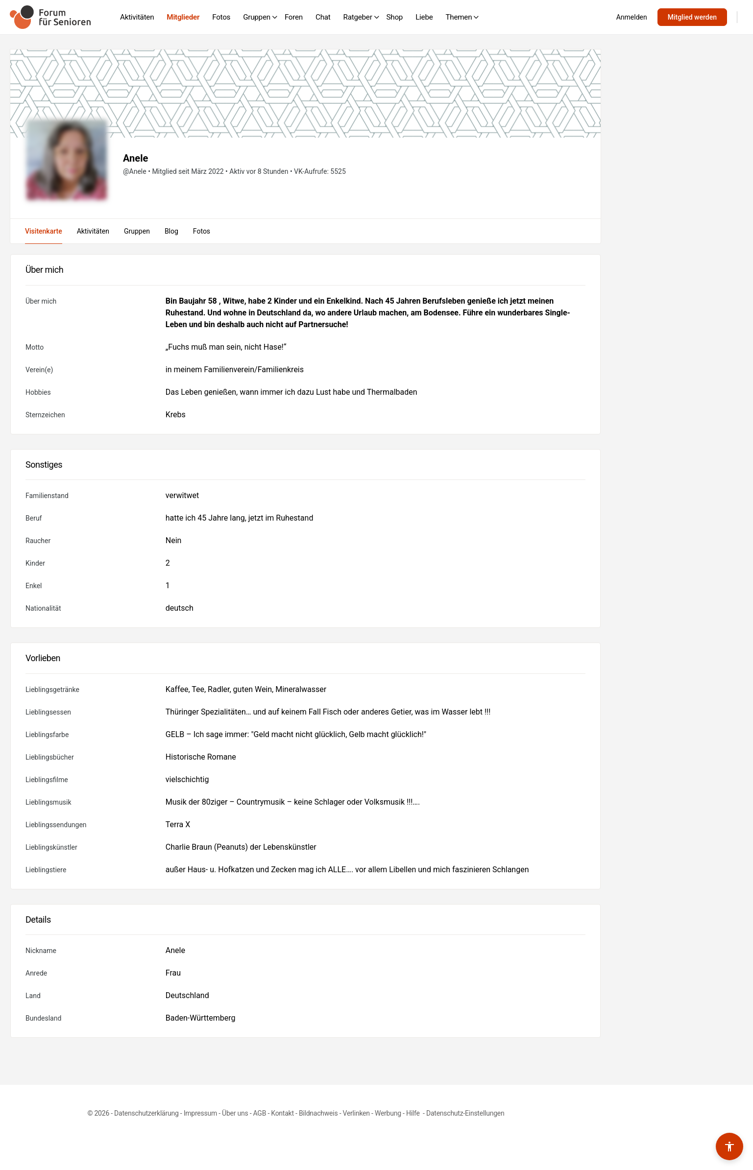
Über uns (235, 1113)
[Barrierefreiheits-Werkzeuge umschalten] (729, 1146)
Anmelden (631, 17)
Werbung (388, 1113)
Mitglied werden (692, 17)
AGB (260, 1113)
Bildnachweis (318, 1113)
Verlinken (356, 1113)
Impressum (200, 1113)
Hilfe (413, 1113)
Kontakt (282, 1113)
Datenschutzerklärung (146, 1113)
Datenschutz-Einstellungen (465, 1113)
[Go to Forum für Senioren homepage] (50, 16)
